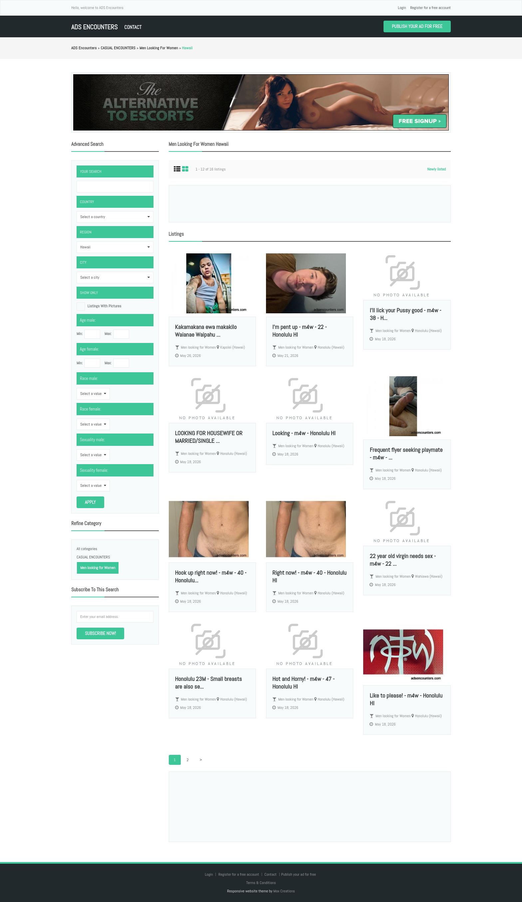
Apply (90, 502)
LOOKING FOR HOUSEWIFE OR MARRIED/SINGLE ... (209, 437)
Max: (108, 333)
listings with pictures (105, 306)
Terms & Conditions (261, 882)
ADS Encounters (94, 27)
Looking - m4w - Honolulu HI (304, 433)
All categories (87, 548)
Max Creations (284, 891)
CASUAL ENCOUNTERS (93, 557)
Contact (132, 27)
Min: (80, 333)
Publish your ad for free (417, 26)
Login (402, 7)
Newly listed (436, 169)
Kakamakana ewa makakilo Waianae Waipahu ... (206, 330)
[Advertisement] (310, 203)
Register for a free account (430, 7)
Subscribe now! (100, 633)
